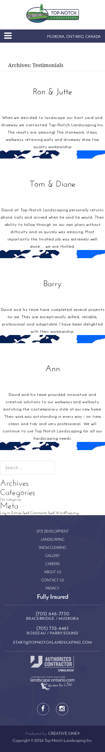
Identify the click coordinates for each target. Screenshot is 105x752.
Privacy (53, 588)
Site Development (52, 531)
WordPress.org (66, 513)
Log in (5, 513)
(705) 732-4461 (52, 628)
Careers (52, 563)
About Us (52, 572)
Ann (52, 369)
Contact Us (52, 580)
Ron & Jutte (52, 92)
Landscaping (52, 539)
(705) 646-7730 (52, 614)
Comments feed (42, 513)
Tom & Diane (53, 184)
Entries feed (20, 513)
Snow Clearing (52, 547)
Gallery (52, 555)
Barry (52, 284)
